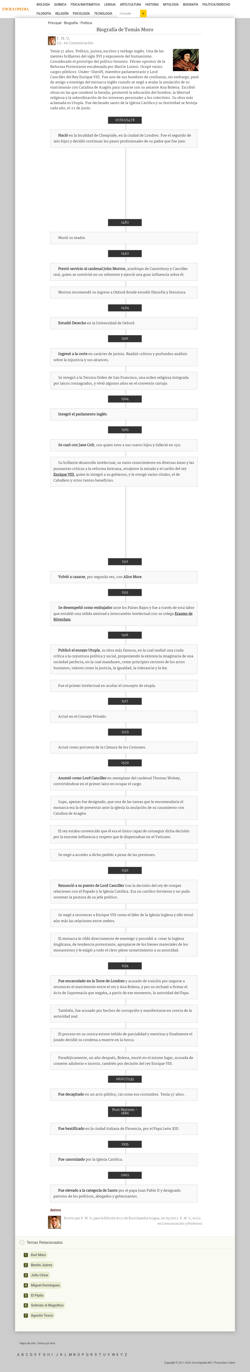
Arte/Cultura (130, 4)
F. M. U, (63, 39)
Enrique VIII (63, 475)
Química (60, 4)
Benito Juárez (41, 1265)
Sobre (231, 1362)
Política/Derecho (216, 4)
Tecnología (103, 13)
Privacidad (220, 1362)
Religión (61, 13)
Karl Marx (38, 1255)
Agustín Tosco (42, 1315)
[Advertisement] (125, 183)
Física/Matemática (85, 4)
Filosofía (44, 13)
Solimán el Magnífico (47, 1305)
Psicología (81, 13)
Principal (54, 23)
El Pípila (37, 1295)
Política (86, 23)
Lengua (110, 4)
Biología (43, 4)
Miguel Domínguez (45, 1285)
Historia (152, 4)
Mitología (171, 4)
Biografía (190, 4)
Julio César (39, 1275)
